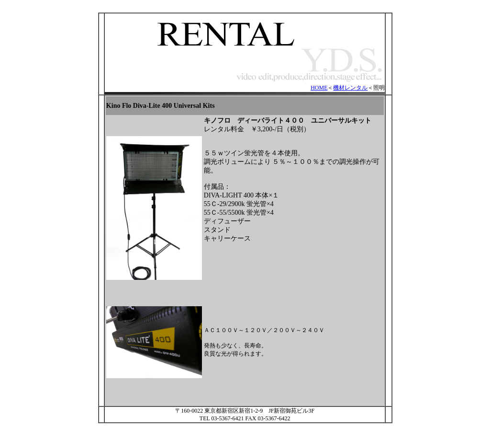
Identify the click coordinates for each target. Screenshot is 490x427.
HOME (319, 87)
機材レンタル (350, 87)
